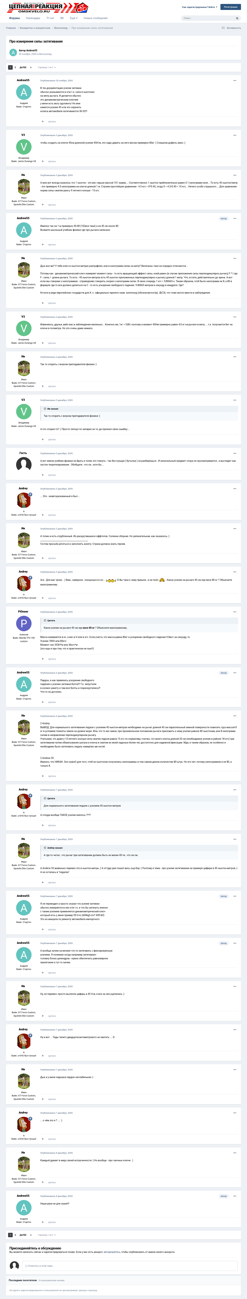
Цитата (52, 121)
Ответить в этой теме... (39, 1266)
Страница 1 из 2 (47, 67)
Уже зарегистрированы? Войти (199, 7)
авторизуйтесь (112, 1252)
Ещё (74, 18)
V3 (23, 135)
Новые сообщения (96, 18)
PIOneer (23, 611)
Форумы (14, 19)
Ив (23, 175)
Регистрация (230, 7)
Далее (23, 67)
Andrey (23, 488)
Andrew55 (31, 50)
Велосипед (45, 54)
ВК (62, 18)
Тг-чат (50, 18)
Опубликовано (56, 80)
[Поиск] (199, 18)
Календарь (33, 18)
